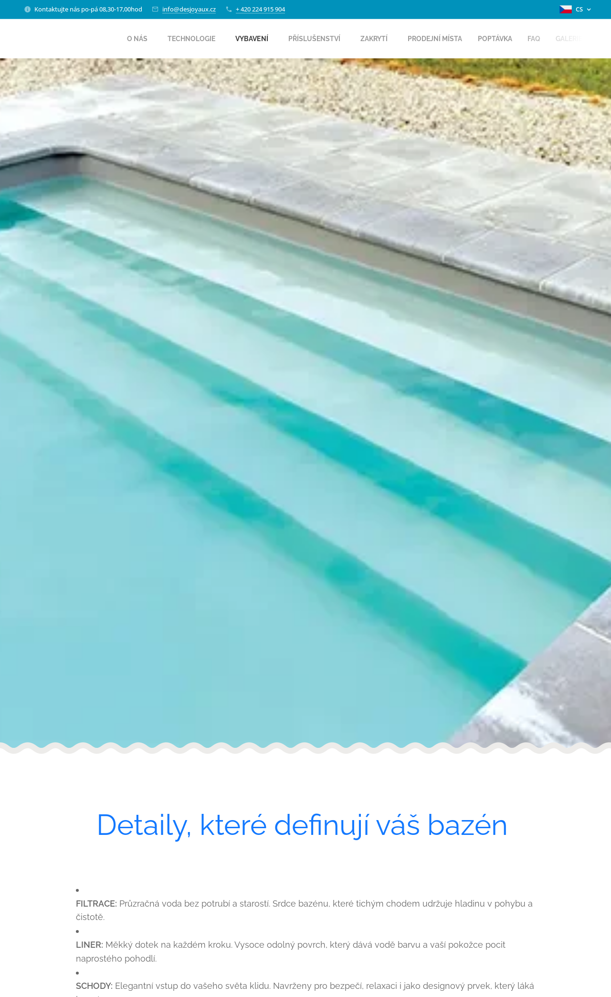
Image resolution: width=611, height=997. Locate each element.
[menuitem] (118, 39)
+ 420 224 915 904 (260, 9)
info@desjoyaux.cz (189, 9)
